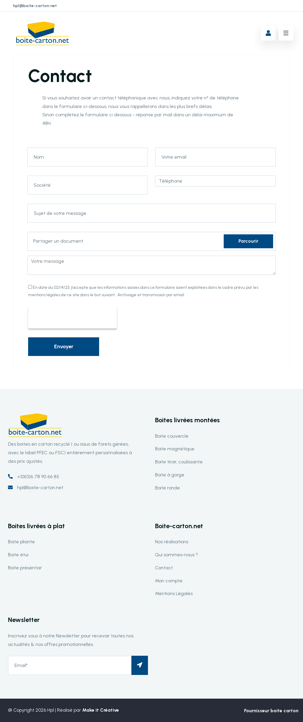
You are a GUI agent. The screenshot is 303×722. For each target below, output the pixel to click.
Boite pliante (21, 541)
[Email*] (78, 665)
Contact (164, 567)
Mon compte (169, 581)
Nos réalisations (171, 541)
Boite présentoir (25, 567)
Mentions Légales (174, 593)
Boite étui (18, 554)
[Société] (87, 185)
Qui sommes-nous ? (176, 554)
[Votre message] (151, 265)
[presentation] (72, 317)
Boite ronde (167, 488)
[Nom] (87, 157)
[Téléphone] (215, 181)
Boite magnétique (174, 449)
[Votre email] (215, 157)
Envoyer (63, 346)
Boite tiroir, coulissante (179, 462)
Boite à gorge (169, 475)
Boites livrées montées (187, 420)
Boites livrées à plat (36, 526)
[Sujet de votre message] (151, 213)
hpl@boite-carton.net (35, 5)
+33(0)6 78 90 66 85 (38, 476)
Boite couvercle (171, 436)
